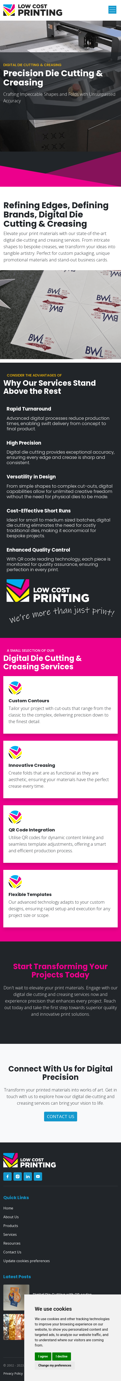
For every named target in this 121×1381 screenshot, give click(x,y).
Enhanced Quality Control (38, 550)
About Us (11, 1216)
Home (8, 1208)
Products (10, 1225)
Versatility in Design (31, 477)
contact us (60, 1116)
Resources (11, 1243)
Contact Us (12, 1252)
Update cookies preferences (26, 1260)
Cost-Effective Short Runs (39, 511)
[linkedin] (28, 1176)
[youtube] (38, 1176)
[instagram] (17, 1176)
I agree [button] (43, 1356)
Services (10, 1234)
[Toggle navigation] (112, 9)
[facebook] (7, 1176)
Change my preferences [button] (54, 1365)
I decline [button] (61, 1356)
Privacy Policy (13, 1373)
